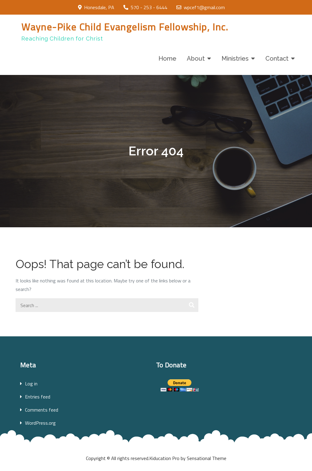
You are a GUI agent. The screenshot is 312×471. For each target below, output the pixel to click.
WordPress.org (40, 423)
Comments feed (41, 409)
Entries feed (37, 396)
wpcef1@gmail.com (200, 7)
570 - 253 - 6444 (145, 7)
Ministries (235, 58)
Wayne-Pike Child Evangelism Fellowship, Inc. (124, 26)
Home (167, 58)
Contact (277, 58)
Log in (31, 383)
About (196, 58)
